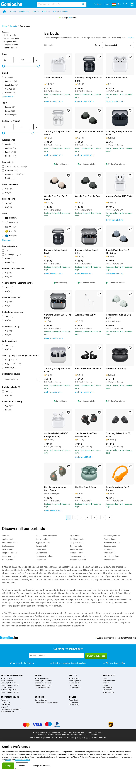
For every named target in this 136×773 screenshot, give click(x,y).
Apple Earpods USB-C (85, 315)
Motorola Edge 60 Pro (9, 690)
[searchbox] (59, 4)
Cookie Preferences (83, 738)
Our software (73, 702)
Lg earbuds (74, 536)
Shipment (4, 707)
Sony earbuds (109, 539)
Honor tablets (74, 685)
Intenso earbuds (42, 546)
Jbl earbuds (41, 549)
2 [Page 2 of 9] (75, 517)
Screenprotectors (109, 681)
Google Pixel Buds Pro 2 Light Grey (117, 251)
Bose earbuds (7, 549)
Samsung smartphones (43, 681)
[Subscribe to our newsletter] (56, 655)
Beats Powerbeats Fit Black (88, 368)
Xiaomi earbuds (110, 560)
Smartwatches (108, 690)
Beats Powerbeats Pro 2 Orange (117, 488)
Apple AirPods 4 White (116, 77)
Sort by (98, 45)
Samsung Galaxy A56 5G (10, 685)
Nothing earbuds (11, 48)
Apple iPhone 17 (7, 678)
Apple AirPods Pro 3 (53, 77)
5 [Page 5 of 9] (94, 517)
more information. (91, 735)
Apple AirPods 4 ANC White (119, 196)
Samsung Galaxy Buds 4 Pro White (57, 133)
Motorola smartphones (43, 685)
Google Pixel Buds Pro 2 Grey (89, 131)
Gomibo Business (41, 700)
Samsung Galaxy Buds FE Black (118, 435)
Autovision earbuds (10, 543)
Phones (38, 675)
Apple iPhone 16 (7, 681)
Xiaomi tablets (74, 683)
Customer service (60, 12)
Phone (13, 12)
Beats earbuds (8, 546)
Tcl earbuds (108, 549)
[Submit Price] (36, 60)
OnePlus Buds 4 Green (85, 487)
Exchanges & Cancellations (10, 709)
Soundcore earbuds (112, 543)
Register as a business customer (46, 702)
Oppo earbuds (76, 546)
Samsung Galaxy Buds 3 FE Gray (57, 370)
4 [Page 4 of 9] (87, 517)
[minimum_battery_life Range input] (8, 127)
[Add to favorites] (68, 56)
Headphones (107, 688)
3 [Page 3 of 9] (81, 517)
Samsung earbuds (11, 38)
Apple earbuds (10, 35)
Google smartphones (42, 688)
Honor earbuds (8, 560)
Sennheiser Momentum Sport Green (55, 488)
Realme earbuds (76, 553)
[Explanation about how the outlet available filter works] (19, 387)
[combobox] (62, 4)
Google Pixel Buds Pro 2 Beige (55, 198)
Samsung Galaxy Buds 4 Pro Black (88, 79)
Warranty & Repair (7, 711)
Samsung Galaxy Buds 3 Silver (86, 251)
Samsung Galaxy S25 (8, 683)
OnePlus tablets (74, 688)
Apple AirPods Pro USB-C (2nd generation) (56, 435)
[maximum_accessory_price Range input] (24, 60)
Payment (4, 700)
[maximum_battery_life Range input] (24, 127)
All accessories (108, 692)
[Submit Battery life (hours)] (36, 127)
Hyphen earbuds (43, 543)
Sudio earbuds (110, 546)
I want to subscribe (96, 656)
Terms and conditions (66, 738)
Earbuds (13, 26)
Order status (5, 702)
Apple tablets (73, 678)
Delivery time (5, 705)
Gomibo (72, 697)
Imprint (54, 738)
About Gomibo (74, 700)
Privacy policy (74, 705)
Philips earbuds (76, 549)
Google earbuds (10, 41)
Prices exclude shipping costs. (92, 732)
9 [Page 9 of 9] (103, 517)
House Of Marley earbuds (46, 536)
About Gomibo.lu (36, 738)
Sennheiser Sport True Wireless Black (86, 435)
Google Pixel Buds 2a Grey (87, 196)
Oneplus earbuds (11, 45)
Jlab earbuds (41, 553)
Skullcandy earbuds (112, 536)
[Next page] (109, 517)
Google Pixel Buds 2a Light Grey (118, 316)
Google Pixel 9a (6, 688)
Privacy (47, 738)
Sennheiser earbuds (78, 560)
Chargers (106, 683)
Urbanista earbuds (111, 556)
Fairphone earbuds (10, 553)
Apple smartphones (42, 678)
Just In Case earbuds (44, 556)
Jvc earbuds (41, 560)
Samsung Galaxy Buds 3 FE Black (119, 133)
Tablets (36, 12)
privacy (8, 760)
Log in (107, 4)
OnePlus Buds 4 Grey (116, 368)
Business (97, 4)
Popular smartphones (12, 675)
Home (4, 26)
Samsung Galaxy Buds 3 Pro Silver (57, 316)
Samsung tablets (75, 681)
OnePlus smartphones (43, 683)
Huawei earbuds (42, 539)
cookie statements (22, 760)
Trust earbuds (109, 553)
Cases (105, 678)
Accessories (24, 12)
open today (119, 638)
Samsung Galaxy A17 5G (10, 692)
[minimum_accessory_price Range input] (8, 60)
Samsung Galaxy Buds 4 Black (55, 251)
